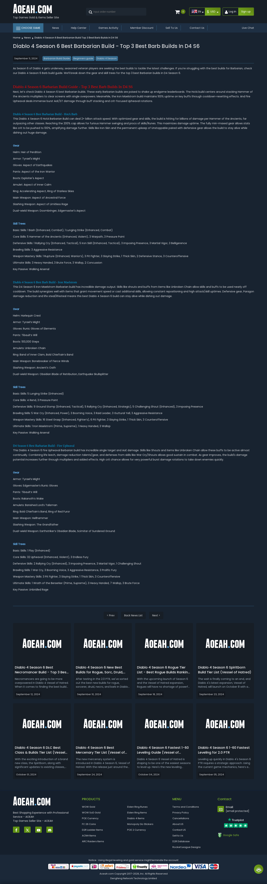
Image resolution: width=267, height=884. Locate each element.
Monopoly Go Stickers (140, 824)
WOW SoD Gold (91, 812)
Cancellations (180, 818)
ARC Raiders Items (93, 841)
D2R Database (181, 841)
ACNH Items (89, 835)
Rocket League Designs (186, 847)
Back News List (133, 615)
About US (177, 824)
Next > (156, 615)
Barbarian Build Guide (57, 58)
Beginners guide (83, 58)
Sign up (246, 11)
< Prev (111, 615)
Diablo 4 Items (135, 818)
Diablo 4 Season (107, 58)
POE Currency (90, 818)
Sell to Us (177, 835)
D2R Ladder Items (92, 830)
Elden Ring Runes (137, 807)
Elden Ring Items (137, 812)
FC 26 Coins (89, 824)
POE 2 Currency (136, 830)
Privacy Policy (180, 812)
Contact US (179, 830)
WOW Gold (88, 807)
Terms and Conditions (185, 807)
